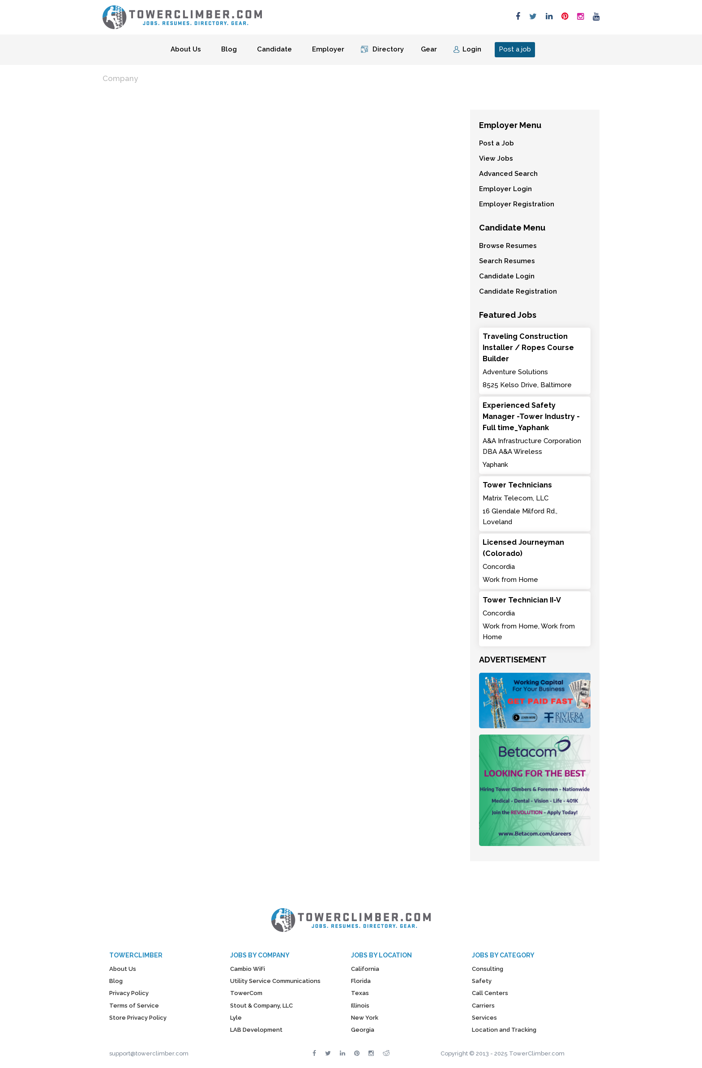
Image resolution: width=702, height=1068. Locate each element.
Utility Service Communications (275, 981)
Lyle (236, 1017)
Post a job (515, 49)
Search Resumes (507, 261)
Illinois (360, 1005)
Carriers (483, 1005)
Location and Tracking (504, 1029)
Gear (429, 49)
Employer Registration (516, 204)
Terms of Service (134, 1005)
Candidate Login (507, 276)
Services (484, 1017)
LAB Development (256, 1029)
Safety (482, 981)
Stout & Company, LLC (261, 1005)
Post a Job (496, 143)
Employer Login (505, 189)
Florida (361, 981)
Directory (388, 49)
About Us (186, 49)
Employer (328, 49)
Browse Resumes (508, 246)
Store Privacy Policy (138, 1017)
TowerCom (246, 993)
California (365, 968)
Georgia (362, 1029)
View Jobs (496, 158)
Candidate (274, 49)
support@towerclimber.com (148, 1053)
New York (364, 1017)
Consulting (487, 968)
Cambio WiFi (247, 968)
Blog (229, 49)
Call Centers (490, 993)
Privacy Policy (129, 993)
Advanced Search (508, 174)
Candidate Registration (518, 291)
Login (471, 49)
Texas (360, 993)
